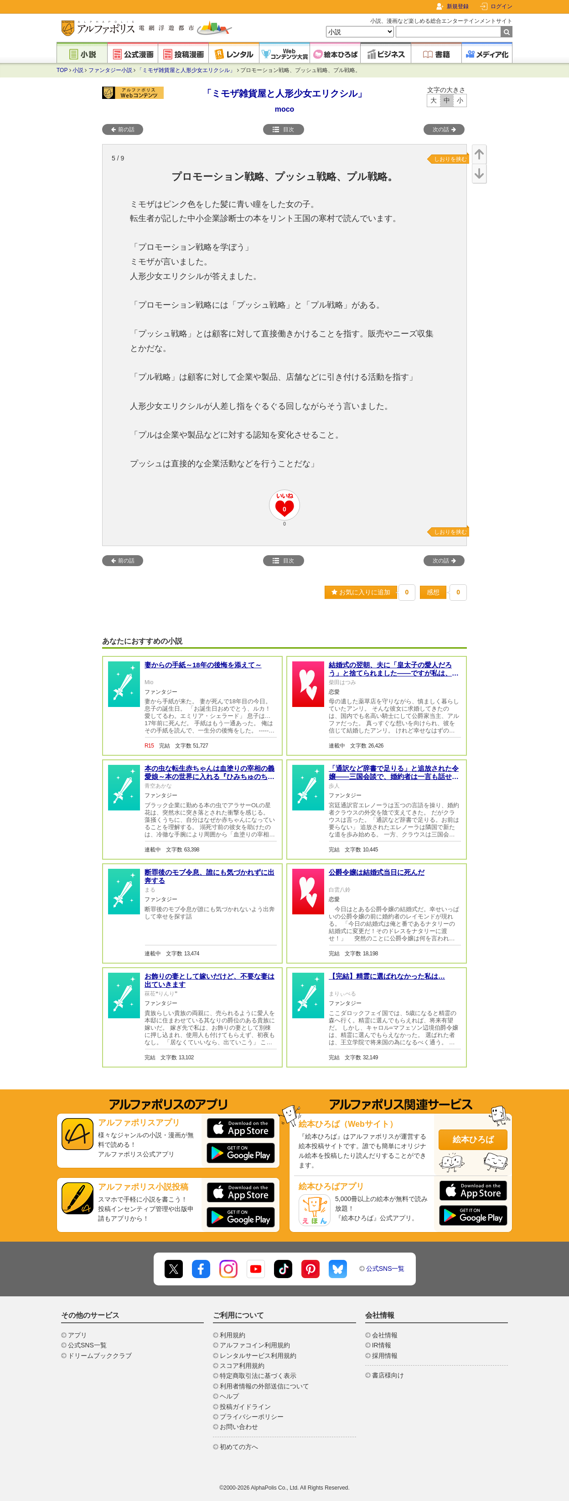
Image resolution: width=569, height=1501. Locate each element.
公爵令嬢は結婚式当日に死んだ (376, 872)
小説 (77, 70)
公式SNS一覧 (385, 1268)
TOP (62, 70)
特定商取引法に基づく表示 (258, 1375)
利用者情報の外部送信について (264, 1386)
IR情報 (381, 1345)
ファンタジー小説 (110, 70)
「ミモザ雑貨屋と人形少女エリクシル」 (186, 70)
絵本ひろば (473, 1139)
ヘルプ (229, 1396)
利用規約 (232, 1335)
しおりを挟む (450, 159)
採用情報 (385, 1355)
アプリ (77, 1335)
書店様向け (388, 1375)
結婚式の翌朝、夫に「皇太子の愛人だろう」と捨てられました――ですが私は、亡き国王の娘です (394, 673)
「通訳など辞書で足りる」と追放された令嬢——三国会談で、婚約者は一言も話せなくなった (394, 776)
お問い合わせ (239, 1426)
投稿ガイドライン (245, 1406)
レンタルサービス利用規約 (258, 1355)
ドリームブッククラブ (100, 1355)
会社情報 (385, 1335)
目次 (283, 129)
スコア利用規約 (242, 1365)
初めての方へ (239, 1446)
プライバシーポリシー (252, 1416)
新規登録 (458, 6)
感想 (433, 592)
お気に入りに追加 (360, 592)
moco (285, 109)
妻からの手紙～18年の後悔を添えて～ (203, 665)
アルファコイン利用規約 (255, 1345)
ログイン (501, 6)
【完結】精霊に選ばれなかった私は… (387, 976)
